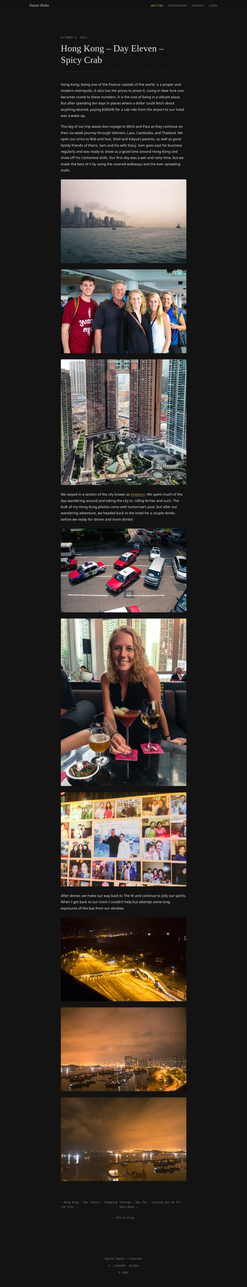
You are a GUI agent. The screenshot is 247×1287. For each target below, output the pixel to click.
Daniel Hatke (39, 5)
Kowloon (138, 494)
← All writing (123, 1217)
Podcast (198, 5)
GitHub (134, 1266)
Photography (177, 5)
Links (213, 5)
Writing (157, 5)
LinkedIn (119, 1266)
